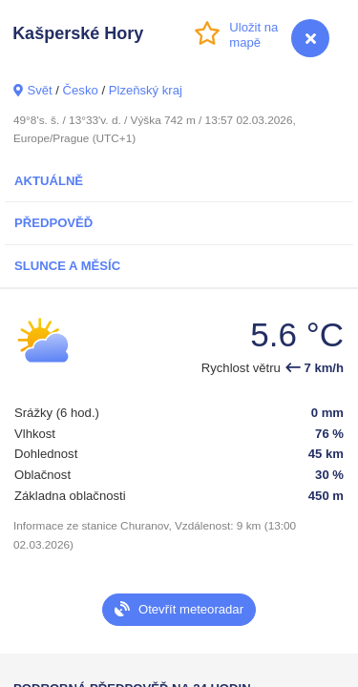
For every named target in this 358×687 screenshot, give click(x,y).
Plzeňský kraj (145, 90)
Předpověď (53, 223)
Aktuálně (48, 181)
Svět (39, 90)
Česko (80, 90)
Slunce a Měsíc (67, 266)
